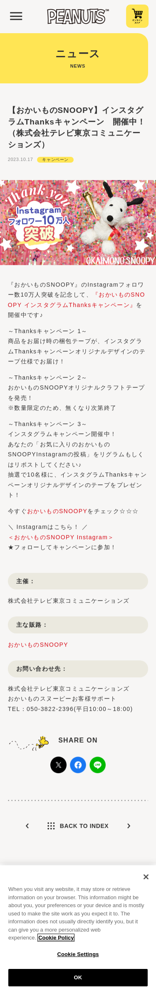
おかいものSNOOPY (57, 518)
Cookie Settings (78, 957)
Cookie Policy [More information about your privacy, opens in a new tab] (56, 940)
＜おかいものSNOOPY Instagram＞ (61, 544)
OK (78, 980)
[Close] (146, 879)
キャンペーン (55, 166)
